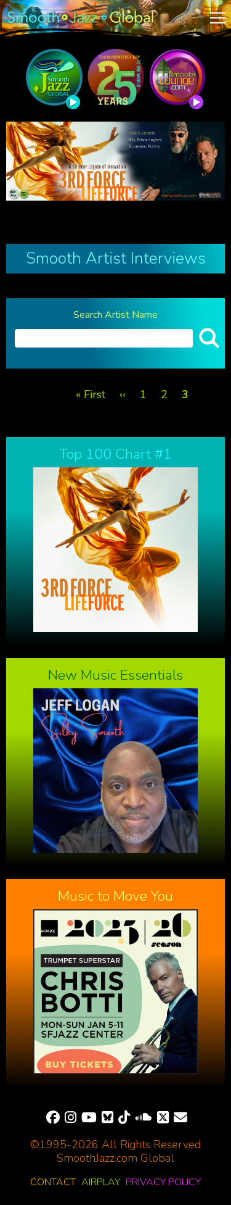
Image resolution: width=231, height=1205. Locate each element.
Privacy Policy (163, 1182)
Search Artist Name (115, 314)
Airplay (100, 1182)
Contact (53, 1182)
